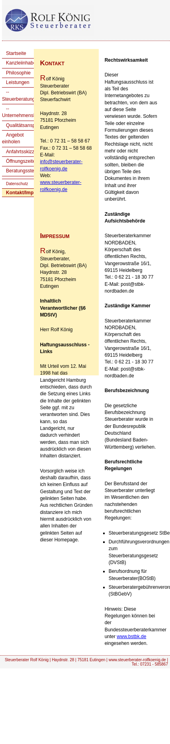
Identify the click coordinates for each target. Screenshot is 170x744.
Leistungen (17, 82)
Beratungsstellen (23, 171)
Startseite (16, 53)
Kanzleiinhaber (21, 63)
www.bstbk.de (131, 636)
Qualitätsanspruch (25, 125)
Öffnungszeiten (22, 161)
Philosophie (18, 73)
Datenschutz (17, 184)
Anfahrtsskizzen (23, 151)
